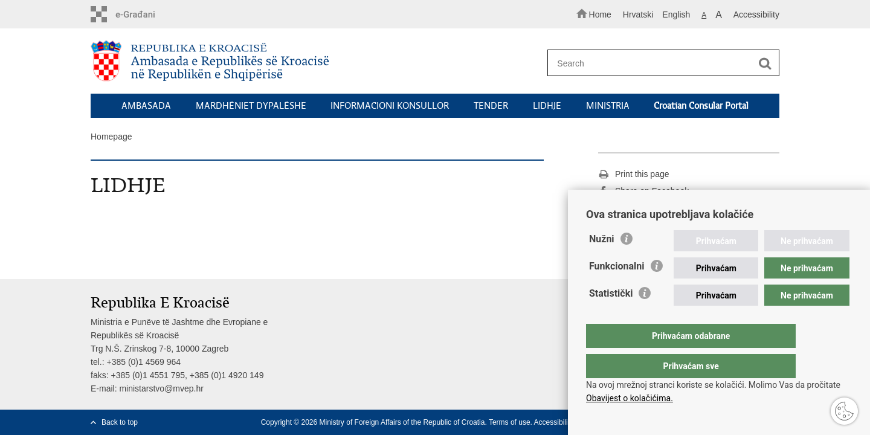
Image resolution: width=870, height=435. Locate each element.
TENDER (491, 105)
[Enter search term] (657, 63)
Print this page (633, 174)
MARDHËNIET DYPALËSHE (251, 105)
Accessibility (756, 14)
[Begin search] (765, 63)
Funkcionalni (617, 290)
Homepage (111, 136)
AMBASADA (146, 105)
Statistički (611, 317)
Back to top (120, 422)
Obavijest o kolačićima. (629, 398)
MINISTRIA (608, 105)
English (676, 14)
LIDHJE (547, 105)
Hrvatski (638, 14)
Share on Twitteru (639, 208)
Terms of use (509, 422)
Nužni (601, 263)
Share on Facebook (643, 191)
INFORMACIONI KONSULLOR (389, 105)
